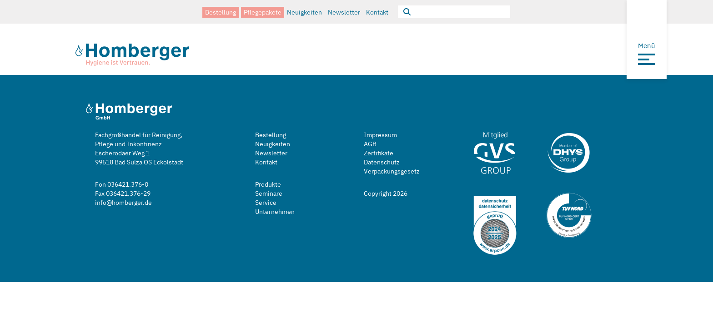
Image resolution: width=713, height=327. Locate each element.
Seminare (268, 193)
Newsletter (344, 11)
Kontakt (377, 11)
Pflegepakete (262, 11)
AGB (370, 143)
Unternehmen (275, 211)
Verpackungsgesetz (392, 171)
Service (265, 202)
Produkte (268, 184)
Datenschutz (382, 162)
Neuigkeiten (304, 11)
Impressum (380, 134)
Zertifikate (378, 153)
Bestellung (220, 11)
